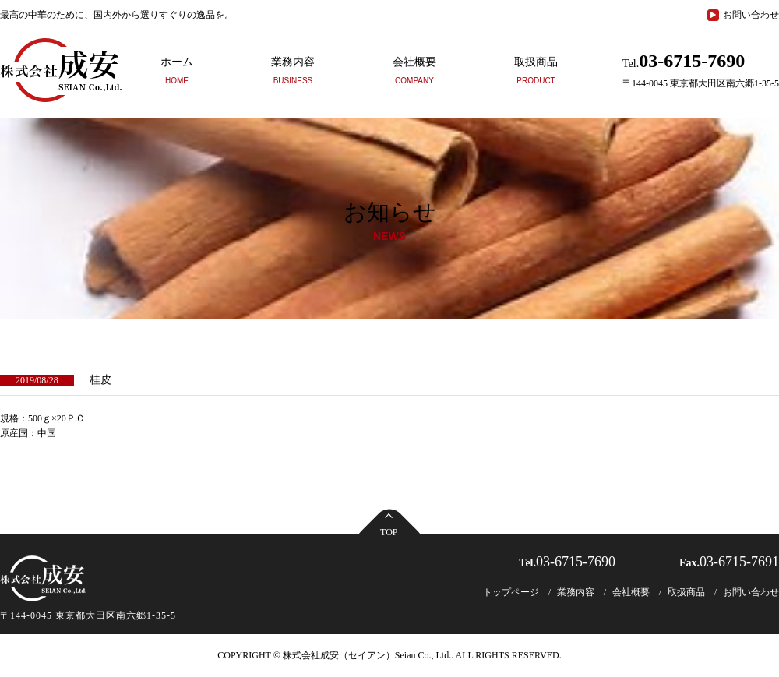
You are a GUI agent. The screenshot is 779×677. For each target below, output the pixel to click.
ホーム (176, 70)
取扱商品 (536, 70)
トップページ (511, 592)
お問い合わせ (751, 14)
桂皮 (100, 380)
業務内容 (293, 70)
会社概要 (414, 70)
